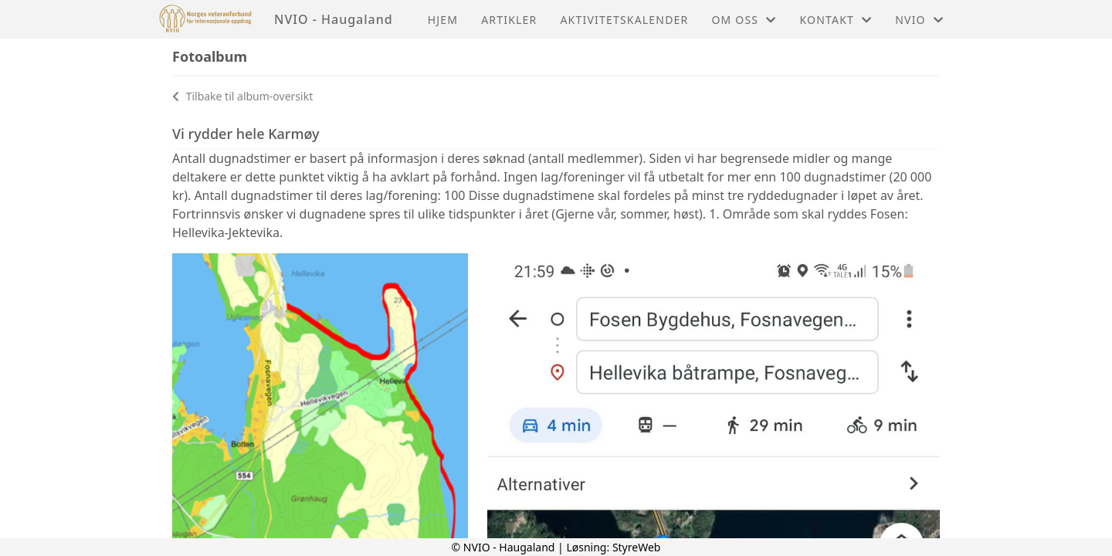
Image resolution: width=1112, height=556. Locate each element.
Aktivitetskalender (624, 19)
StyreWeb (636, 547)
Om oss (743, 19)
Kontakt (835, 19)
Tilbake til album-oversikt (242, 96)
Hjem (443, 19)
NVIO (919, 19)
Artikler (509, 19)
